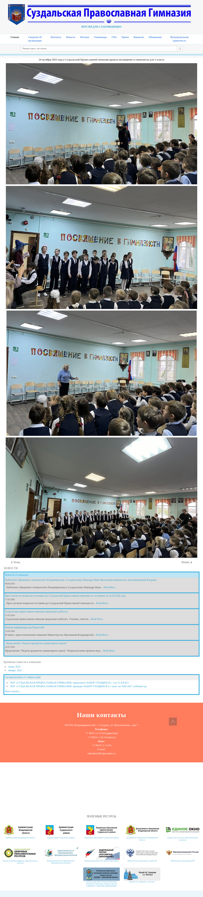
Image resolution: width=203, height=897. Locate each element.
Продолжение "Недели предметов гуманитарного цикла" (36, 643)
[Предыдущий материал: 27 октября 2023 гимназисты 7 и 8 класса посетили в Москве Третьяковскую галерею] (15, 562)
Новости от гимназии (16, 574)
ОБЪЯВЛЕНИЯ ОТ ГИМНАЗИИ (23, 677)
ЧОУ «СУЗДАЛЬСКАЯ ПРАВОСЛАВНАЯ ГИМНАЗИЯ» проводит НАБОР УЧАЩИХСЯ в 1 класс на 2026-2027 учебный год (78, 686)
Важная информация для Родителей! (24, 627)
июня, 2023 (14, 666)
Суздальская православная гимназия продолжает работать (36, 611)
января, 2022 (15, 670)
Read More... (110, 587)
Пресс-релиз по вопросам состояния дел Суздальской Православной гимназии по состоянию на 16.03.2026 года (65, 595)
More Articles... (13, 691)
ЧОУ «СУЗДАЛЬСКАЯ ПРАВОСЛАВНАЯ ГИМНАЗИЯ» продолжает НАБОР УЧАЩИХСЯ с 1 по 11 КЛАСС (69, 682)
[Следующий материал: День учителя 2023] (187, 562)
